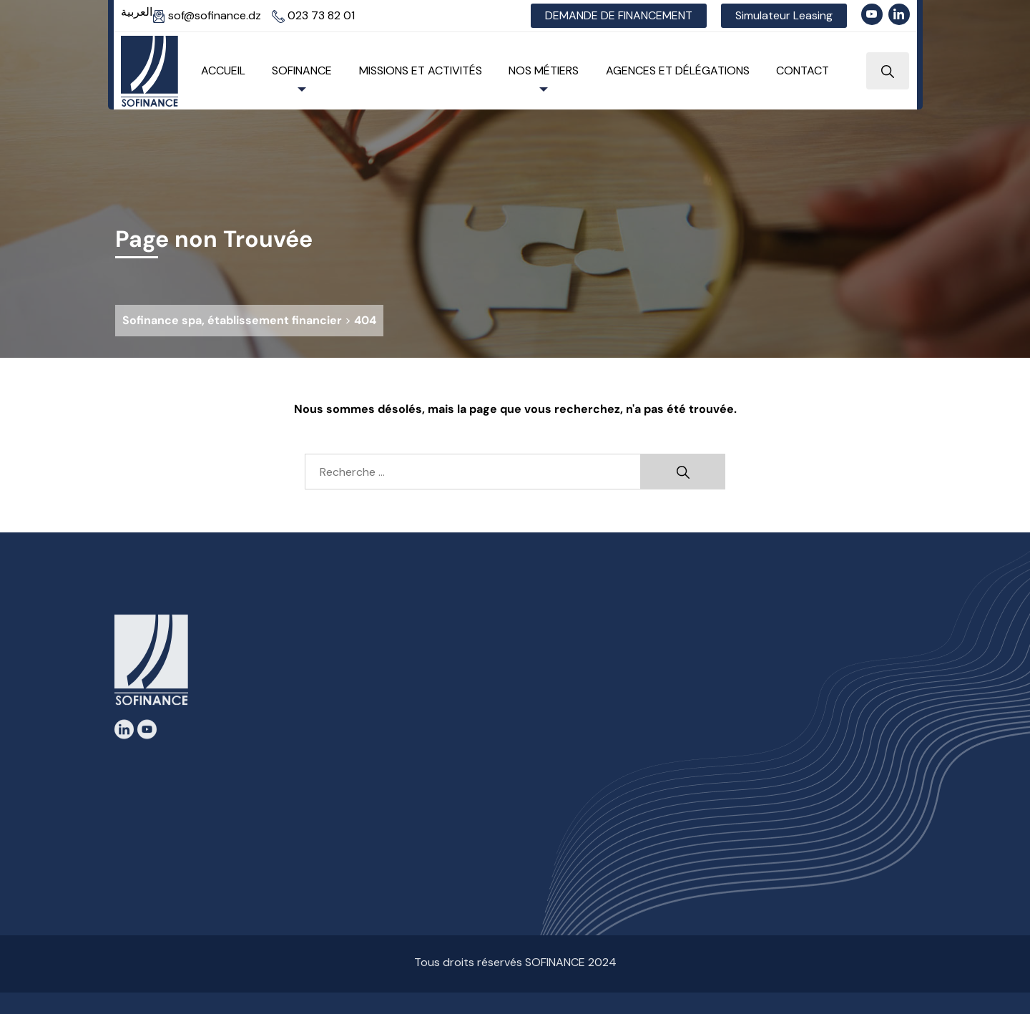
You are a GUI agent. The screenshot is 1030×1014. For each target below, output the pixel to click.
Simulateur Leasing (784, 15)
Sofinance (302, 70)
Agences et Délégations (678, 70)
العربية (136, 11)
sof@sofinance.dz (206, 15)
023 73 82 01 (313, 15)
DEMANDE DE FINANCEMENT (618, 15)
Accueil (223, 70)
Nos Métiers (544, 70)
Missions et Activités (420, 70)
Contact (802, 70)
